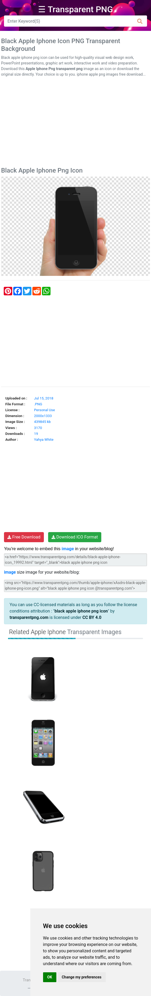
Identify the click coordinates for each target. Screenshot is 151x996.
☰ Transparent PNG (75, 9)
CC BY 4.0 (92, 617)
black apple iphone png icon (81, 611)
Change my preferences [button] (81, 977)
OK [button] (49, 977)
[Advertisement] (75, 123)
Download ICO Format (75, 537)
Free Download (23, 537)
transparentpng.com (29, 617)
